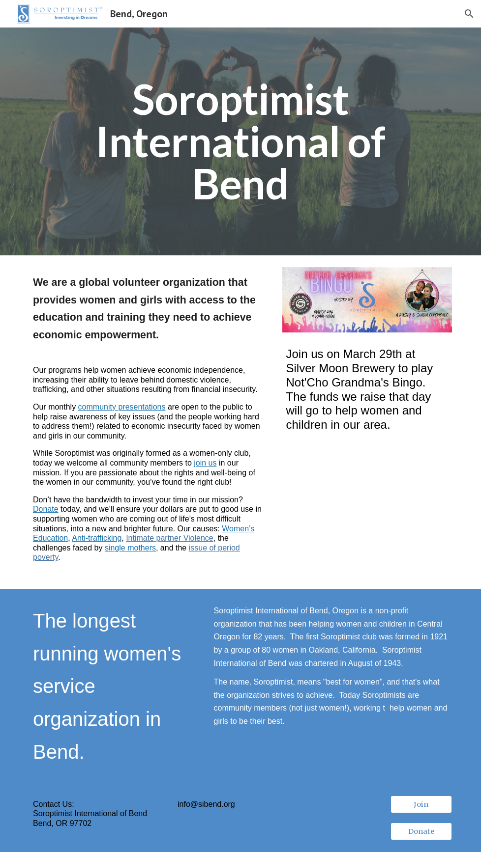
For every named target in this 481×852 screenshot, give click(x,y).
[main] (240, 141)
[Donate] (421, 831)
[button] (469, 14)
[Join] (421, 804)
